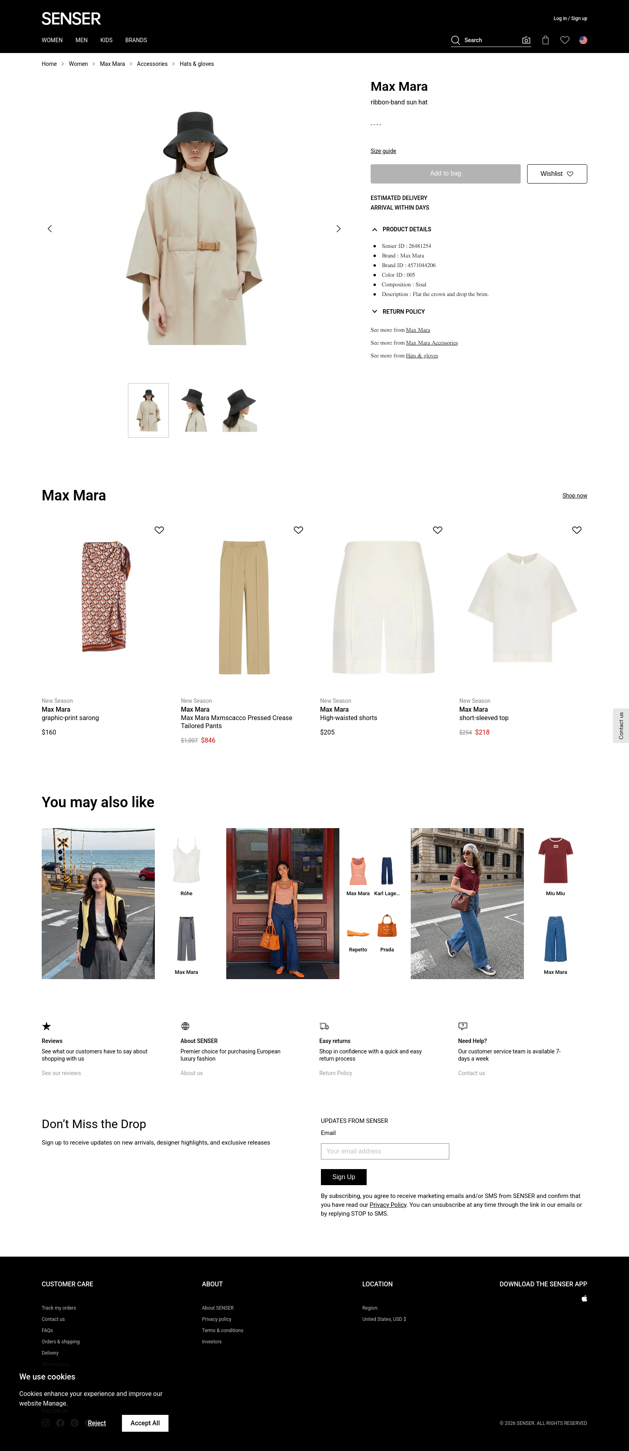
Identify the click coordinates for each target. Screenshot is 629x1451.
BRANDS (136, 40)
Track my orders (59, 1308)
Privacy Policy (388, 1204)
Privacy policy (216, 1319)
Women (78, 64)
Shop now (574, 495)
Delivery (50, 1353)
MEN (81, 40)
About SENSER (218, 1308)
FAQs (47, 1330)
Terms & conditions (222, 1330)
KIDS (106, 40)
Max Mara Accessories (432, 343)
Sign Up (344, 1176)
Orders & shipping (61, 1342)
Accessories (152, 64)
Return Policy (335, 1073)
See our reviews (61, 1073)
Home (49, 64)
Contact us (471, 1073)
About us (192, 1073)
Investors (212, 1342)
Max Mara (112, 64)
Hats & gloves (197, 64)
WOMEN (52, 40)
